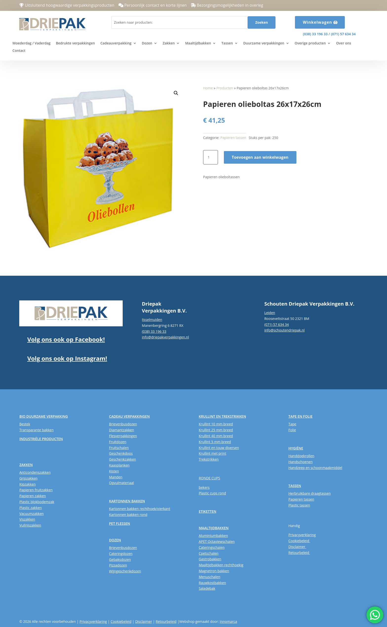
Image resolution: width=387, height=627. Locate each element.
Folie (292, 430)
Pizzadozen (118, 565)
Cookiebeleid (299, 540)
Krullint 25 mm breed (216, 430)
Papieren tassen (233, 137)
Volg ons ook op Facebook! (66, 339)
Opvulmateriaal (121, 482)
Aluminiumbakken (213, 535)
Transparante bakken (36, 430)
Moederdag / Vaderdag (32, 43)
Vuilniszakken (30, 525)
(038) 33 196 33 (315, 34)
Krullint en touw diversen (219, 447)
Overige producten (310, 43)
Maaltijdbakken (198, 43)
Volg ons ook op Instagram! (67, 358)
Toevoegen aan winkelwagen (260, 157)
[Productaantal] (210, 157)
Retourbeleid (299, 552)
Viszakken (27, 519)
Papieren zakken (32, 495)
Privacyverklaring (302, 534)
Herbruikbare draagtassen (309, 493)
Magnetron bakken (214, 570)
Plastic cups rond (212, 493)
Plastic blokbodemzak (36, 501)
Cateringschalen (212, 547)
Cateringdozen (121, 553)
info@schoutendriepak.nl (284, 330)
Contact (19, 51)
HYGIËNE (295, 448)
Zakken (169, 43)
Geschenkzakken (122, 459)
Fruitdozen (117, 441)
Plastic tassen (299, 505)
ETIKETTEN (207, 511)
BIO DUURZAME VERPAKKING (43, 416)
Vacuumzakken (31, 513)
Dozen (147, 43)
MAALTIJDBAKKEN (214, 528)
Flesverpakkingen (123, 435)
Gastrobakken (210, 559)
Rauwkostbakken (212, 582)
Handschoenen (300, 461)
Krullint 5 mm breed (215, 441)
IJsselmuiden (152, 319)
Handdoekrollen (301, 455)
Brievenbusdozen (123, 424)
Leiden (269, 312)
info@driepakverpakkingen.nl (165, 337)
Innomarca (228, 621)
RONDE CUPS (209, 478)
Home (208, 88)
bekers (204, 487)
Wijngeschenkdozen (125, 571)
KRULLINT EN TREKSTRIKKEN (222, 416)
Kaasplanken (119, 465)
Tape (292, 424)
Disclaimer (297, 546)
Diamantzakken (121, 430)
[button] (176, 93)
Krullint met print (212, 453)
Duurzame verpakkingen (263, 43)
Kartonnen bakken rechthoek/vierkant (139, 508)
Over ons (343, 43)
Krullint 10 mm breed (216, 424)
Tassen (227, 43)
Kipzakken (27, 484)
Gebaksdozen (120, 559)
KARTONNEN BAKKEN (127, 501)
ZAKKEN (26, 464)
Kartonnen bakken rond (128, 514)
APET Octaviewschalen (217, 541)
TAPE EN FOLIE (300, 416)
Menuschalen (209, 576)
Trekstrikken (209, 459)
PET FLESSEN (119, 523)
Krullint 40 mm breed (216, 435)
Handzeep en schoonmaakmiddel (315, 467)
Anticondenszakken (35, 472)
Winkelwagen (317, 22)
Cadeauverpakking (116, 43)
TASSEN (294, 485)
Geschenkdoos (121, 453)
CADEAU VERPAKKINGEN (129, 416)
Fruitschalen (119, 447)
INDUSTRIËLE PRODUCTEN (41, 438)
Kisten (114, 471)
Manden (115, 477)
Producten (224, 88)
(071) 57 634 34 (343, 34)
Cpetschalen (208, 553)
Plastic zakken (30, 507)
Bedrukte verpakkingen (75, 43)
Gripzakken (28, 478)
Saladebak (207, 588)
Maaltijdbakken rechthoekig (221, 565)
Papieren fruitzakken (36, 490)
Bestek (24, 424)
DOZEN (115, 540)
